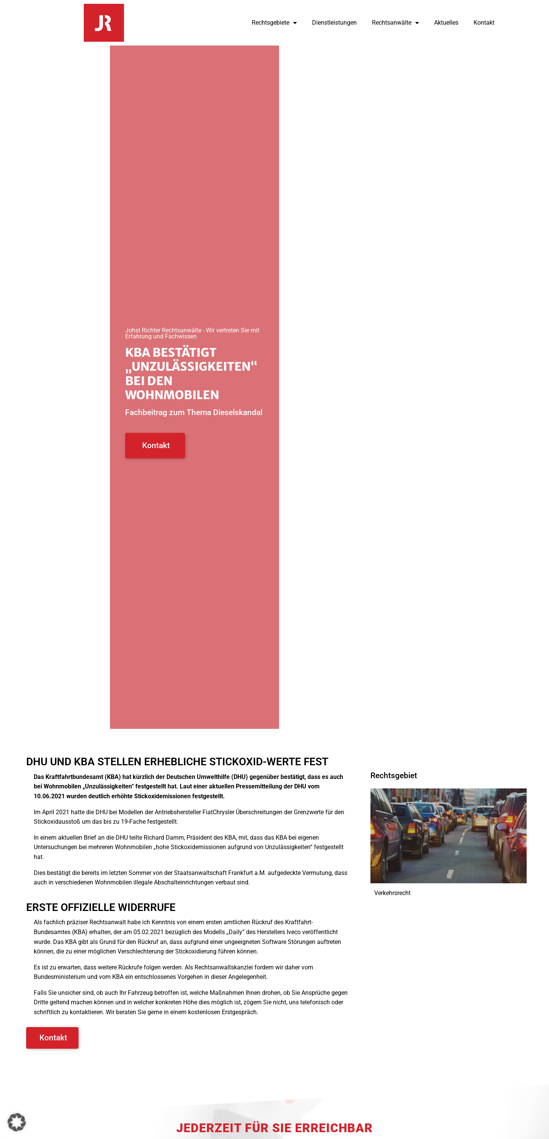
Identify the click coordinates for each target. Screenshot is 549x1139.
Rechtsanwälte (395, 23)
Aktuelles (446, 22)
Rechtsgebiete (274, 23)
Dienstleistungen (334, 22)
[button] (16, 1122)
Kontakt (484, 22)
